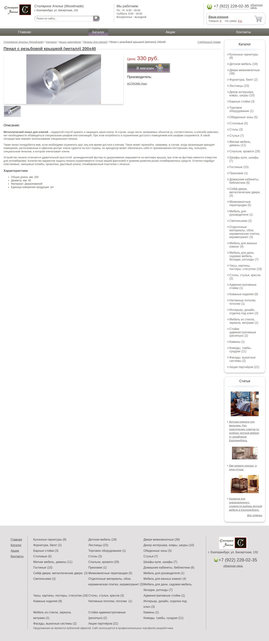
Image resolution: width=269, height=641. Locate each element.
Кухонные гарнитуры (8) (49, 539)
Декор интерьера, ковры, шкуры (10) (242, 93)
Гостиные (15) (239, 167)
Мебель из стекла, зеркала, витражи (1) (243, 321)
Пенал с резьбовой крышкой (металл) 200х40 (50, 48)
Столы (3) (236, 129)
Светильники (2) (240, 220)
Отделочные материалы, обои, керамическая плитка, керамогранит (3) (244, 232)
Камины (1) (237, 341)
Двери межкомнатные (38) (161, 539)
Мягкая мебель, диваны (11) (240, 143)
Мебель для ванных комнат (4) (243, 245)
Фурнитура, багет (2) (243, 79)
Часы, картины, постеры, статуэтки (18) (245, 267)
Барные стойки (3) (242, 101)
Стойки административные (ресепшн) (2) (242, 332)
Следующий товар (209, 42)
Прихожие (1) (238, 173)
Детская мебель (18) (243, 64)
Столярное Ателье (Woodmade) (24, 42)
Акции (170, 32)
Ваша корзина (218, 16)
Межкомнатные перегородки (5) (240, 203)
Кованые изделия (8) (243, 294)
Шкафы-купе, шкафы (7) (160, 562)
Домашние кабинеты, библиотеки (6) (244, 181)
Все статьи (254, 515)
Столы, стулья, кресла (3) (106, 595)
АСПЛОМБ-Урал (137, 83)
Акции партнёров (70, 42)
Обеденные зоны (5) (243, 117)
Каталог (98, 32)
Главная (24, 32)
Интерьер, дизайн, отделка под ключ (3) (243, 311)
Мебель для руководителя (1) (241, 213)
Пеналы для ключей (95, 42)
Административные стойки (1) (242, 286)
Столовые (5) (238, 123)
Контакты (243, 32)
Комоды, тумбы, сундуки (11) (240, 349)
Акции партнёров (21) (244, 367)
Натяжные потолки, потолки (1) (242, 302)
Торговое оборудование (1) (241, 109)
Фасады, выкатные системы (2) (242, 359)
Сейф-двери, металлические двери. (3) (244, 192)
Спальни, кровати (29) (244, 151)
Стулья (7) (236, 135)
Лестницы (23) (239, 85)
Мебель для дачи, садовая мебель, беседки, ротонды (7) (244, 256)
